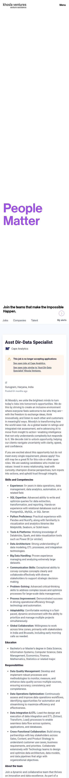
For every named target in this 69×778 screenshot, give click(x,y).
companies (19, 320)
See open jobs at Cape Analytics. (29, 363)
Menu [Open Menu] (62, 5)
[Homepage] (14, 4)
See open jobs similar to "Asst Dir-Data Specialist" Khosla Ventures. (32, 369)
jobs (5, 320)
